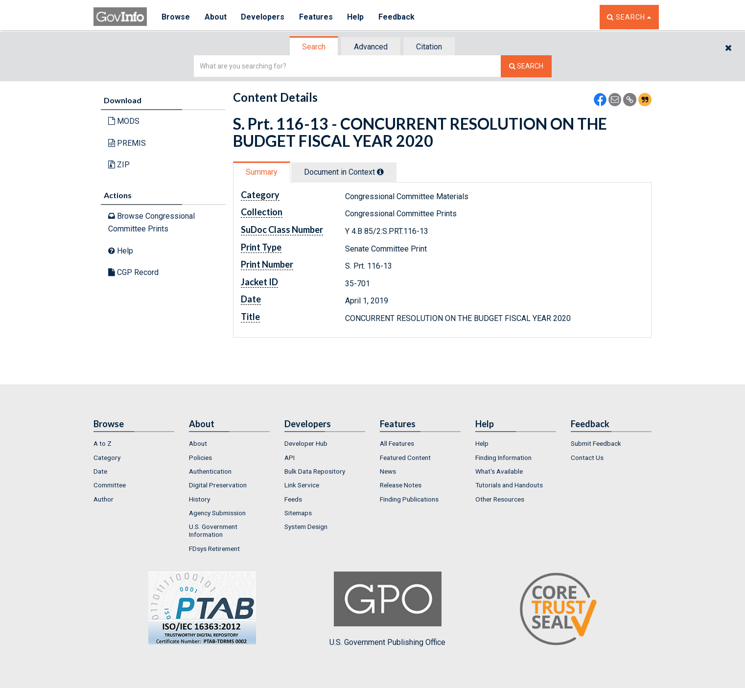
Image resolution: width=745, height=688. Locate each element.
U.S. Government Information (213, 530)
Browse (176, 17)
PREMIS (127, 143)
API (289, 457)
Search (314, 46)
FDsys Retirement (214, 548)
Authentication (210, 471)
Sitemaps (298, 513)
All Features (397, 443)
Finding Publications (409, 499)
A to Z (102, 443)
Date (100, 471)
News (388, 471)
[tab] (314, 46)
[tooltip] (380, 172)
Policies (200, 457)
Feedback (397, 17)
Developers (263, 17)
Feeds (293, 499)
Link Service (301, 485)
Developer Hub (305, 443)
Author (103, 499)
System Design (305, 526)
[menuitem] (133, 443)
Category (106, 457)
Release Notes (400, 485)
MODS (124, 121)
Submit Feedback (596, 443)
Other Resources (499, 499)
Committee (109, 485)
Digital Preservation (218, 485)
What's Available (499, 471)
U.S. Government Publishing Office (387, 609)
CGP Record (133, 272)
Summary (262, 172)
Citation (429, 46)
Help (356, 17)
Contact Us (587, 457)
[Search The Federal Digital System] (526, 66)
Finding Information (503, 457)
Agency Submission (217, 513)
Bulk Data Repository (314, 471)
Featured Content (405, 457)
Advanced (371, 46)
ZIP (119, 164)
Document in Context (344, 172)
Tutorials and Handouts (509, 485)
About (216, 17)
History (199, 499)
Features (316, 17)
